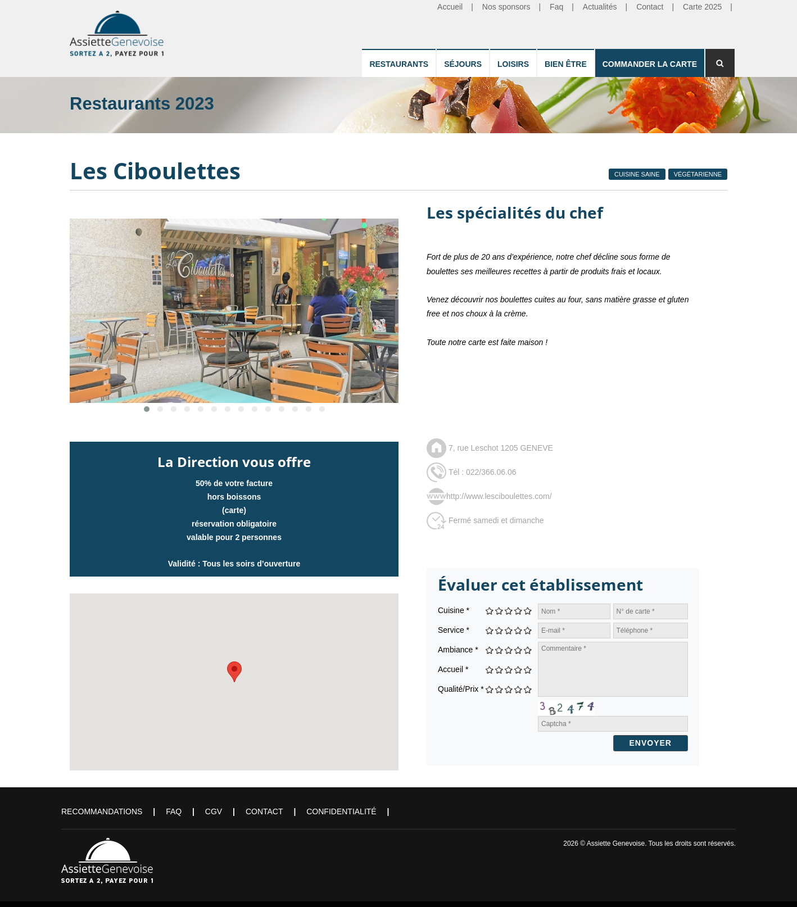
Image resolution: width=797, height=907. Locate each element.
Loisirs (513, 64)
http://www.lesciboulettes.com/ (499, 496)
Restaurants (398, 64)
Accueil (453, 669)
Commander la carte (650, 64)
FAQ (174, 811)
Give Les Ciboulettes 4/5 (518, 610)
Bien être (566, 64)
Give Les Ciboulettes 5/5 (528, 610)
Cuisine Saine (637, 174)
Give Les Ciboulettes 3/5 (509, 610)
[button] (234, 671)
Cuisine (453, 610)
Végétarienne (698, 174)
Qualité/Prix (461, 688)
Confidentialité (341, 811)
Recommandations (101, 811)
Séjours (463, 64)
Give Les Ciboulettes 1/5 (490, 610)
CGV (213, 811)
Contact (264, 811)
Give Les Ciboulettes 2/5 (499, 610)
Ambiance (458, 649)
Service (453, 629)
